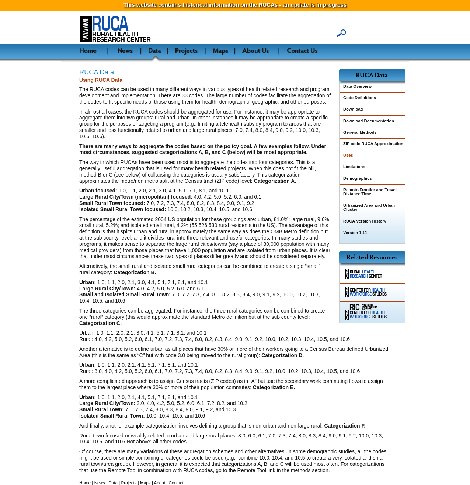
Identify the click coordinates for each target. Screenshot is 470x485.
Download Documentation (368, 121)
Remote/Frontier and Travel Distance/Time (370, 192)
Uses (348, 155)
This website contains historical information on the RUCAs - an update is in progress (235, 4)
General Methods (360, 132)
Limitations (354, 166)
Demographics (357, 178)
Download (353, 109)
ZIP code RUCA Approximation (373, 144)
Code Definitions (359, 97)
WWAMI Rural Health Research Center (135, 29)
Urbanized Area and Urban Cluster (369, 207)
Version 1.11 (355, 232)
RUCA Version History (364, 221)
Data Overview (357, 86)
